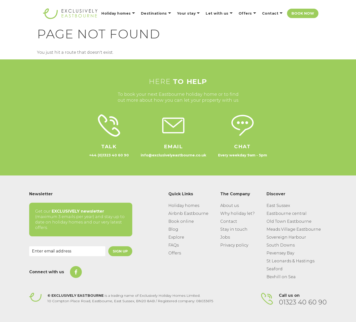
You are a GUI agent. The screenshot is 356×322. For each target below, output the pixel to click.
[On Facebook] (76, 272)
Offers (174, 253)
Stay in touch (233, 229)
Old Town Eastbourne (289, 221)
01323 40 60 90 (303, 302)
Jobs (225, 237)
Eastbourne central (287, 213)
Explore (176, 237)
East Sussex (278, 205)
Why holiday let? (237, 213)
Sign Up (120, 251)
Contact (228, 221)
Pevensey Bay (280, 253)
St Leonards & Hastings (290, 261)
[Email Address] (67, 251)
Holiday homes (183, 205)
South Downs (281, 245)
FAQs (173, 245)
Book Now (302, 13)
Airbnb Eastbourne (188, 213)
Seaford (275, 269)
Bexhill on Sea (281, 276)
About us (229, 205)
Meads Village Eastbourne (294, 229)
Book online (181, 221)
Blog (173, 229)
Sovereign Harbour (286, 237)
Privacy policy (234, 245)
